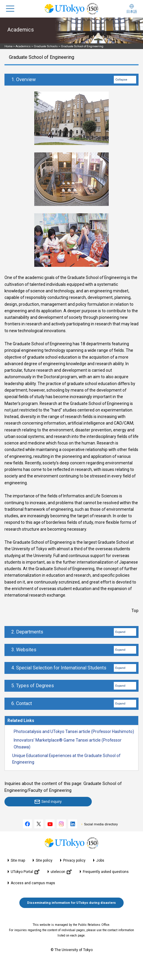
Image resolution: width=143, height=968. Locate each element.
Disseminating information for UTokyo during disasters (71, 903)
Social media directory (101, 824)
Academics (23, 46)
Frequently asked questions (106, 872)
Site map (18, 860)
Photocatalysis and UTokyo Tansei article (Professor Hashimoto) (74, 731)
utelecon (61, 872)
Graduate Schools (46, 46)
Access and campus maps (33, 883)
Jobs (100, 860)
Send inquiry (51, 801)
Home (8, 46)
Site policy (44, 860)
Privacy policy (74, 860)
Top (135, 610)
